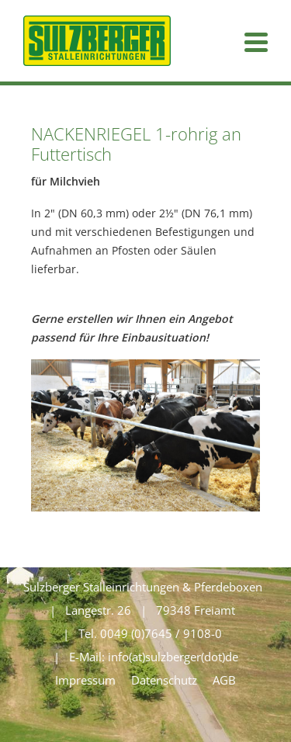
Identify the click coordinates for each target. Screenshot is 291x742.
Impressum (85, 680)
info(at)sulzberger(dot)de (173, 656)
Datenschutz (164, 680)
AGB (224, 680)
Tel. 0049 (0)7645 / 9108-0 (150, 633)
